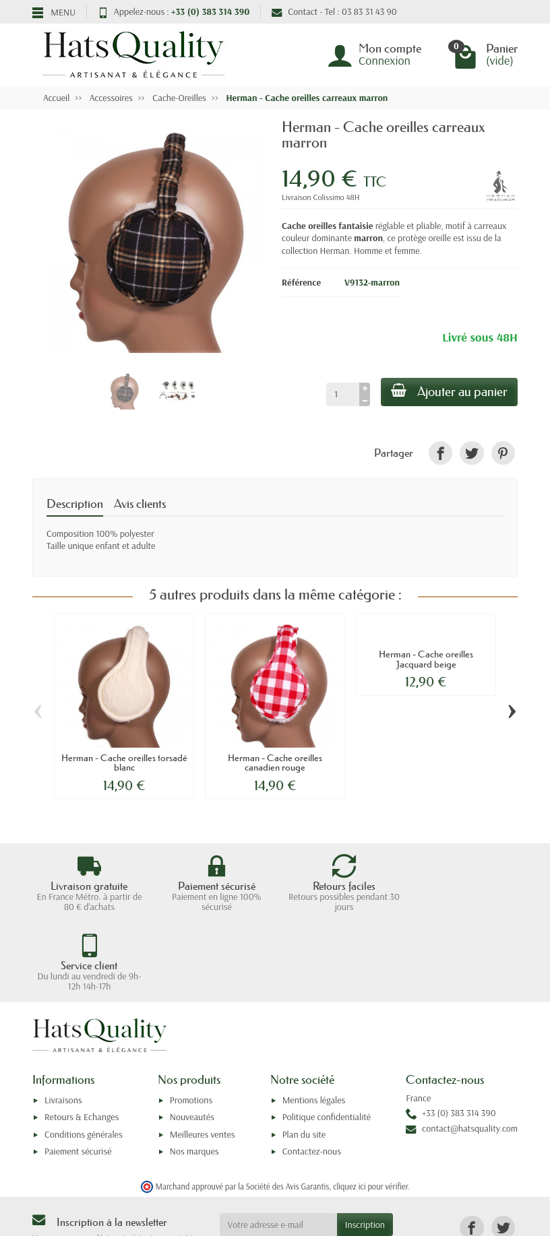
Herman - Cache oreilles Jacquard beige (426, 659)
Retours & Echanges (81, 1037)
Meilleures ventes (202, 1055)
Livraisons (63, 1020)
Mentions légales (314, 1020)
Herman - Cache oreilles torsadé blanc (124, 762)
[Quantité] (341, 394)
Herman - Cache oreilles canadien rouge (275, 762)
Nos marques (194, 1072)
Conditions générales (83, 1055)
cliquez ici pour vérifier (370, 1106)
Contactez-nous (311, 1072)
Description (75, 503)
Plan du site (304, 1055)
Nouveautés (192, 1037)
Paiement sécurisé (77, 1072)
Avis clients (140, 503)
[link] (440, 453)
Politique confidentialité (326, 1037)
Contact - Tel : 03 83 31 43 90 (334, 11)
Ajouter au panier (448, 391)
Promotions (191, 1020)
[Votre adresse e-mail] (278, 1145)
